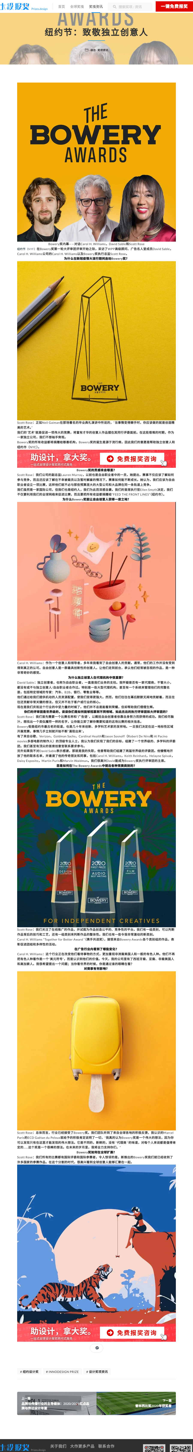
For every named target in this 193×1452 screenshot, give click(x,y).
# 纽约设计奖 (29, 1373)
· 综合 (92, 50)
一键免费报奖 (174, 6)
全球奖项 (78, 7)
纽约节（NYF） (28, 249)
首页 (62, 7)
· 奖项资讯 (102, 50)
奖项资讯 (97, 7)
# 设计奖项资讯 (97, 1373)
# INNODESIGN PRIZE (62, 1373)
